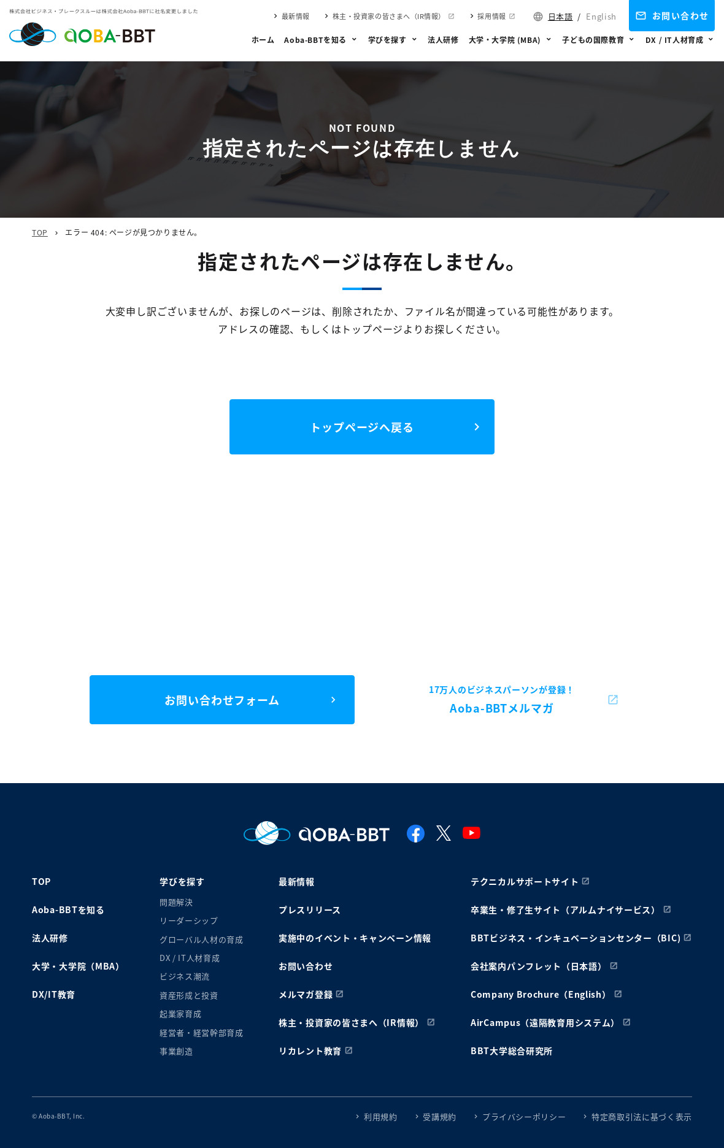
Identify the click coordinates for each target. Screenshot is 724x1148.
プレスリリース (310, 909)
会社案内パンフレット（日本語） (539, 966)
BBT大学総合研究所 (512, 1050)
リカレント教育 (310, 1050)
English (601, 16)
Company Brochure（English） (541, 994)
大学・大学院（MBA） (78, 966)
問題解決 (176, 902)
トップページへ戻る (362, 427)
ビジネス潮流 (185, 976)
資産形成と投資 (189, 995)
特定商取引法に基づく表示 (641, 1116)
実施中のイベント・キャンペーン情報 (355, 938)
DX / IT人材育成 (674, 39)
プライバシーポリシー (524, 1116)
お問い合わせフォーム (222, 700)
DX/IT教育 (53, 994)
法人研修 (443, 39)
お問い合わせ (680, 15)
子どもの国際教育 (593, 39)
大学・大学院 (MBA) (505, 39)
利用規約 (381, 1116)
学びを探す (387, 39)
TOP (40, 232)
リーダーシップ (189, 920)
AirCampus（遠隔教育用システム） (545, 1022)
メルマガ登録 (306, 994)
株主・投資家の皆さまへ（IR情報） (389, 16)
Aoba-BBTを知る (315, 39)
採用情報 (491, 16)
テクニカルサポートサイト (525, 881)
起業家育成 (180, 1013)
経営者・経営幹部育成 (202, 1032)
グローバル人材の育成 (202, 939)
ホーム (263, 39)
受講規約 (439, 1116)
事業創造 (176, 1051)
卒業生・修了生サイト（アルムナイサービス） (565, 909)
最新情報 (296, 16)
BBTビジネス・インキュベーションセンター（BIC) (575, 938)
